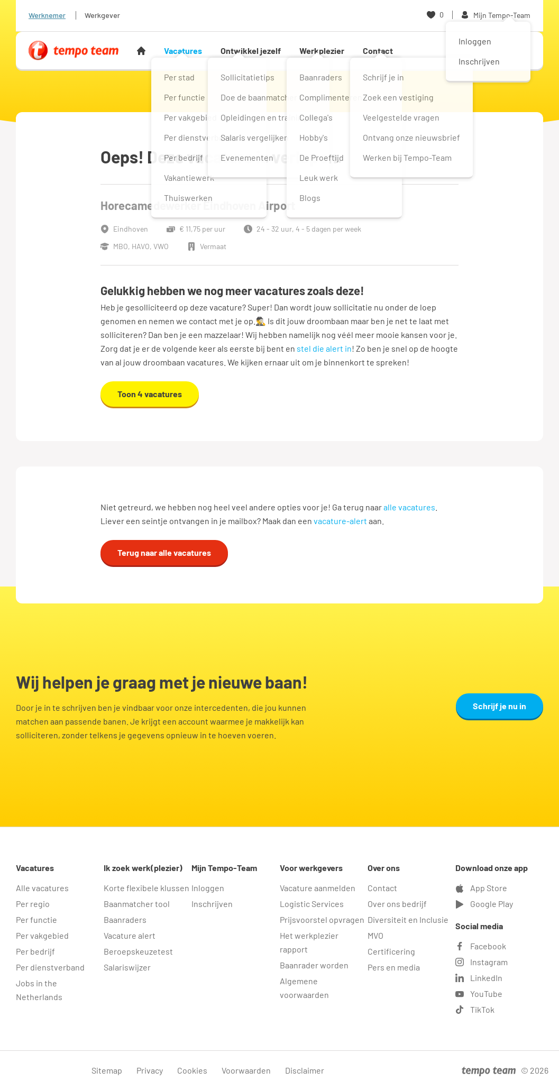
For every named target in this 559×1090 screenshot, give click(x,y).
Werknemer (47, 15)
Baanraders (125, 919)
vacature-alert (340, 521)
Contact (378, 50)
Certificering (391, 951)
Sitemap (106, 1070)
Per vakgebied (42, 935)
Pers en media (394, 967)
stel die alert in (324, 348)
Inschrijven (212, 904)
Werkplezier (321, 50)
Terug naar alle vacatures (164, 552)
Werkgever (102, 15)
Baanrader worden (314, 965)
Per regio (33, 904)
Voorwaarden (246, 1070)
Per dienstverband (50, 967)
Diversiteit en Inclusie (408, 919)
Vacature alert (129, 935)
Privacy (149, 1070)
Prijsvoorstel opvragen (322, 919)
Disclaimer (304, 1070)
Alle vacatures (42, 888)
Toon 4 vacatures (149, 394)
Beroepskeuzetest (138, 951)
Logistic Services (312, 904)
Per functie (36, 919)
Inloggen (207, 888)
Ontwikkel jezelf (251, 50)
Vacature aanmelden (317, 888)
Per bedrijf (35, 951)
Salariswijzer (127, 967)
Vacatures (183, 50)
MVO (375, 935)
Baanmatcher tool (137, 904)
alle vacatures (409, 507)
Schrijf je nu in (499, 706)
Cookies (192, 1070)
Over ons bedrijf (397, 904)
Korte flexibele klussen (146, 888)
